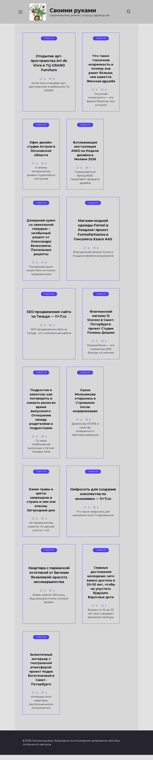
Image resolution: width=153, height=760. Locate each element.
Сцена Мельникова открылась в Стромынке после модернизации (114, 366)
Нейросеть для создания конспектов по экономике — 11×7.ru (76, 477)
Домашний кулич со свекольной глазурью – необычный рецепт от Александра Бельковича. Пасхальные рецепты (114, 176)
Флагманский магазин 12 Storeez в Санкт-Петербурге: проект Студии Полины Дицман (38, 370)
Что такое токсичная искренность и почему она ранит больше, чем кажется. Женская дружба (77, 73)
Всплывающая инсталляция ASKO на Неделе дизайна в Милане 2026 (76, 167)
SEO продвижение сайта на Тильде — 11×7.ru (80, 267)
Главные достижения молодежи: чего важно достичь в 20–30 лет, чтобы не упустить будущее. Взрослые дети (82, 573)
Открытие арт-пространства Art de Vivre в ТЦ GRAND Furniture (38, 68)
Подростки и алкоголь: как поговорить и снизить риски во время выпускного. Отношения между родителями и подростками (76, 375)
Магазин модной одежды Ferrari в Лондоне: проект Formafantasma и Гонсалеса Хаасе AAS (40, 274)
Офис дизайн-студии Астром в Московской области (38, 165)
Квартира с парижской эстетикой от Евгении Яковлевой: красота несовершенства (41, 568)
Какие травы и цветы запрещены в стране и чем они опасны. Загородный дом (38, 475)
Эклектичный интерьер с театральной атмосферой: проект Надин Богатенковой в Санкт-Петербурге (38, 673)
